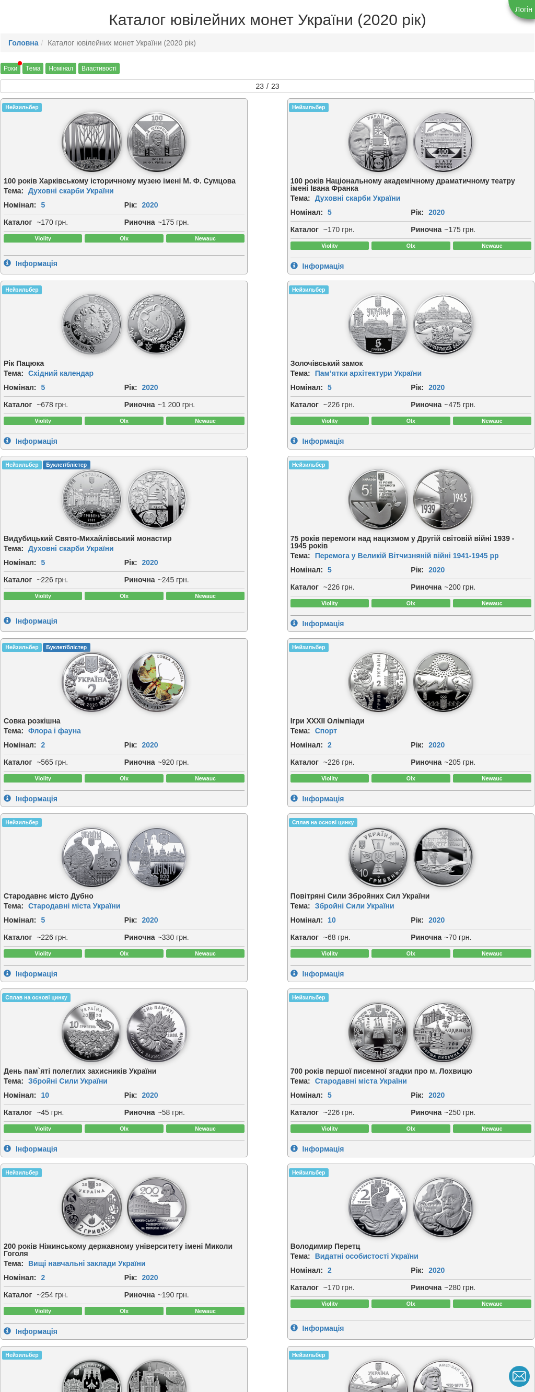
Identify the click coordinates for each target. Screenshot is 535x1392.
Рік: (10, 228)
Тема (33, 68)
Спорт (446, 400)
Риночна (19, 257)
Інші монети (49, 1043)
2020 (29, 228)
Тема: (14, 202)
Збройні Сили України (203, 627)
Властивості (99, 68)
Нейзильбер (21, 107)
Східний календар (332, 188)
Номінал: (20, 217)
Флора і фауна (325, 400)
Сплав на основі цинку (172, 538)
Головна (23, 43)
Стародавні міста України (74, 619)
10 (181, 641)
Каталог (18, 245)
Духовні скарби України (71, 203)
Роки (10, 68)
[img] (33, 140)
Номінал (61, 68)
